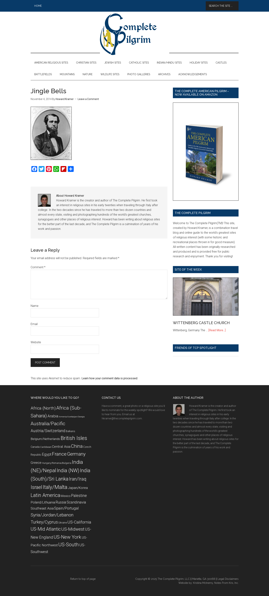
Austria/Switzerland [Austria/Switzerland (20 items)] (48, 430)
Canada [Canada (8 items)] (35, 446)
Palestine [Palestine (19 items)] (79, 495)
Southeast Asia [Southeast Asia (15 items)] (42, 508)
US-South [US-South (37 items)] (68, 545)
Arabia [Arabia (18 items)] (52, 416)
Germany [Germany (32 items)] (76, 454)
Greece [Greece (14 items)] (36, 463)
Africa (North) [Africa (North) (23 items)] (43, 408)
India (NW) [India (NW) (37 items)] (68, 470)
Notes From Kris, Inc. (226, 582)
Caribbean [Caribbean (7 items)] (45, 447)
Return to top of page (83, 578)
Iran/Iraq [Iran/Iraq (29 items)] (77, 479)
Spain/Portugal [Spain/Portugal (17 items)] (66, 508)
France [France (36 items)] (59, 454)
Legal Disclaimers (228, 578)
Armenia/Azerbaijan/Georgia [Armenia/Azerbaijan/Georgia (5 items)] (72, 417)
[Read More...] (217, 330)
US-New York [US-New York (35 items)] (67, 537)
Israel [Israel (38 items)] (36, 487)
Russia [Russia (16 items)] (61, 502)
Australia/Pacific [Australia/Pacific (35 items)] (48, 423)
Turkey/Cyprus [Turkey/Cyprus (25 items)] (44, 522)
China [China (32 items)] (77, 446)
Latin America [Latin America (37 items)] (45, 495)
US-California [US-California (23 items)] (79, 522)
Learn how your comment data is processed (109, 378)
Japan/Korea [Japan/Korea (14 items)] (78, 488)
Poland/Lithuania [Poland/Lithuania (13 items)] (43, 502)
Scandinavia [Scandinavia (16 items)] (76, 502)
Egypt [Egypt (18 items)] (46, 454)
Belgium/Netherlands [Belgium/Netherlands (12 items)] (45, 439)
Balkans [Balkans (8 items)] (70, 431)
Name (34, 306)
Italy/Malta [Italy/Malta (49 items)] (55, 487)
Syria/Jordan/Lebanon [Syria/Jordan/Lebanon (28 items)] (52, 515)
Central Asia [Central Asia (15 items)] (61, 446)
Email (34, 324)
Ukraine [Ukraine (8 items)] (62, 522)
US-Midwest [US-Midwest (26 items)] (72, 529)
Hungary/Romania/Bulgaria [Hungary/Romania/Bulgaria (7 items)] (56, 463)
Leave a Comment (88, 99)
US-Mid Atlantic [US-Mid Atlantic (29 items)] (46, 529)
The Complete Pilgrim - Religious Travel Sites (135, 34)
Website (36, 342)
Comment (38, 267)
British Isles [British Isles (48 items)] (74, 438)
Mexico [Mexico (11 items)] (66, 496)
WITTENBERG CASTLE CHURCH (201, 323)
